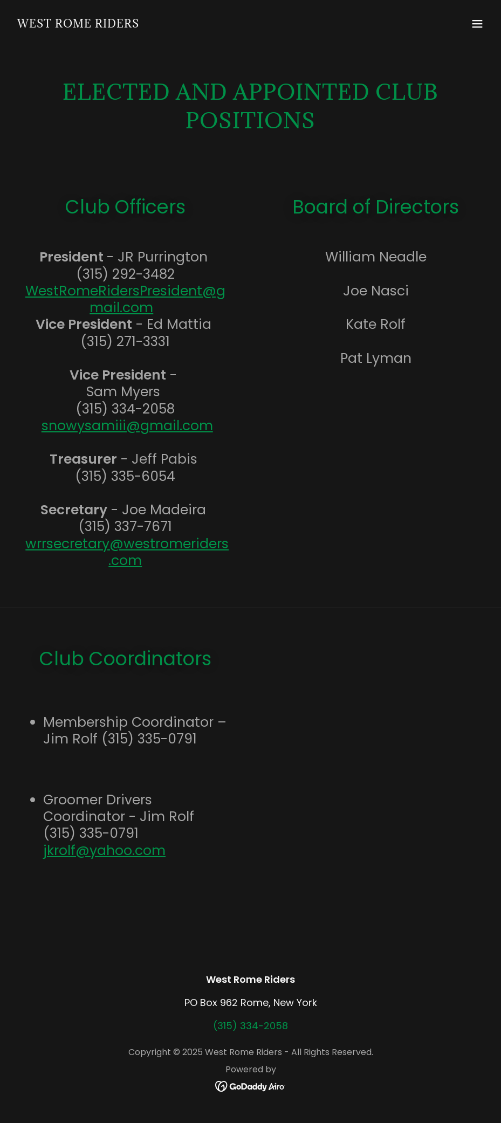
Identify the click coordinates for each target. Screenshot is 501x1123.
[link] (78, 24)
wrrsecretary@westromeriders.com (127, 552)
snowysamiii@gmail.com (127, 425)
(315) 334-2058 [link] (250, 1025)
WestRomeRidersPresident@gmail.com (125, 299)
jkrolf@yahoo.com (104, 850)
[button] (477, 24)
